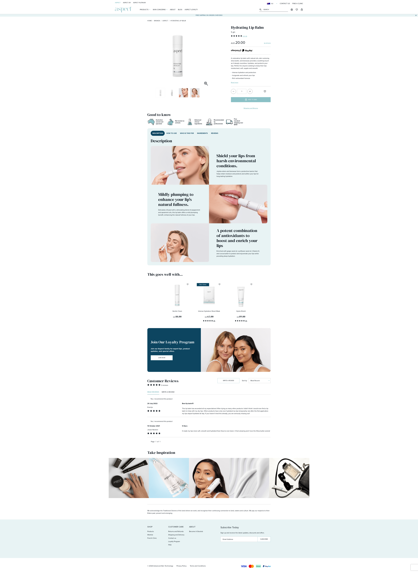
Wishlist (150, 535)
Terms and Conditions (198, 566)
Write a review (228, 380)
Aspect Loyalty (191, 9)
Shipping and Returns (251, 108)
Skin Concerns (159, 9)
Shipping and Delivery (176, 535)
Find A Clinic (297, 3)
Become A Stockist (196, 531)
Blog (180, 9)
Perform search (260, 10)
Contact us (285, 3)
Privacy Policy (182, 566)
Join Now (161, 358)
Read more (234, 82)
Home (149, 21)
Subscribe (264, 539)
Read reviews (153, 392)
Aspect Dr (127, 3)
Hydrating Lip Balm (178, 21)
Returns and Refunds (176, 531)
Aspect (117, 3)
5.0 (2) (245, 36)
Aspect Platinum (139, 3)
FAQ (169, 545)
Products (144, 9)
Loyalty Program (174, 541)
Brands (157, 21)
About (172, 9)
